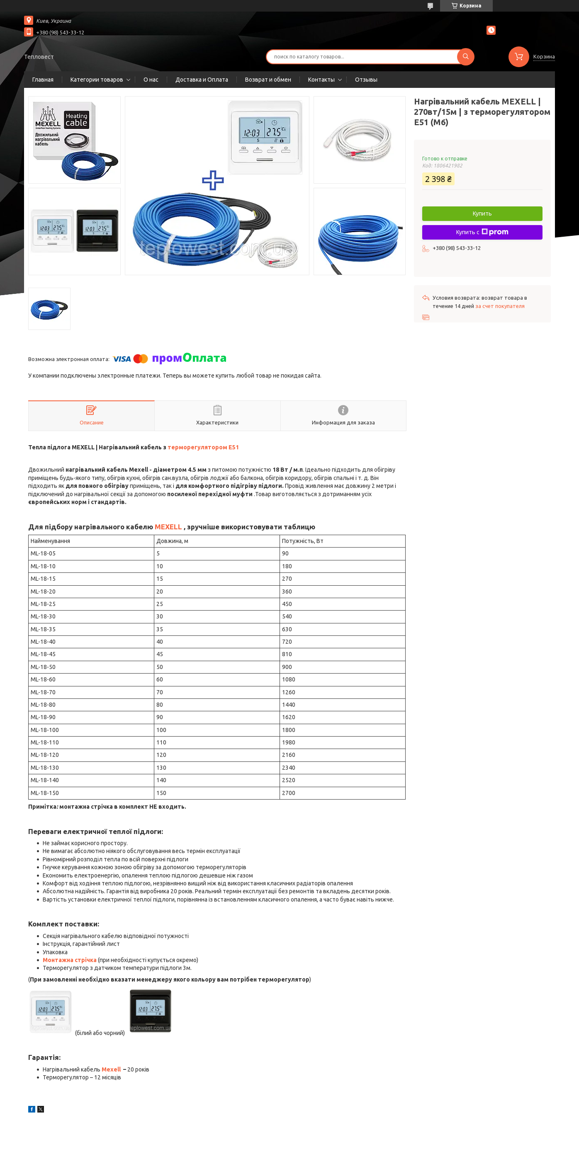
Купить (482, 213)
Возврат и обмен (268, 79)
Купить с (482, 232)
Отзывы (366, 79)
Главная (43, 79)
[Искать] (465, 56)
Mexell (111, 1069)
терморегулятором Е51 (203, 447)
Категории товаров (97, 79)
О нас (151, 79)
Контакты (321, 79)
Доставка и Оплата (201, 79)
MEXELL (168, 527)
